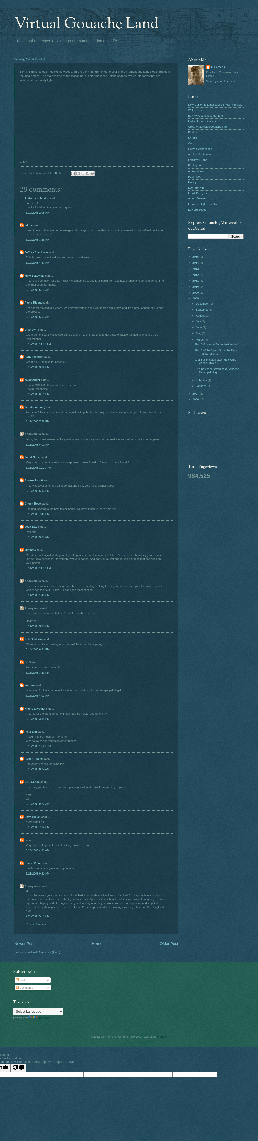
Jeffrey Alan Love (36, 252)
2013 (196, 268)
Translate (39, 1017)
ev (26, 840)
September (203, 309)
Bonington (194, 165)
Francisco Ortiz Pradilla (202, 204)
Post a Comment (36, 924)
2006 (196, 399)
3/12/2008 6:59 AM (37, 316)
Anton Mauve (196, 171)
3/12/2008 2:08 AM (37, 212)
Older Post (169, 943)
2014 (196, 262)
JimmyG (30, 549)
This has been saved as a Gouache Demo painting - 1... (217, 370)
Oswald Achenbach (200, 148)
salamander (32, 379)
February (202, 380)
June (199, 327)
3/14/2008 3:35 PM (37, 626)
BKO (28, 662)
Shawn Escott (34, 480)
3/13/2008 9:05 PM (37, 537)
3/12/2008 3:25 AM (37, 239)
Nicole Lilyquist (35, 708)
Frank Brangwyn (198, 193)
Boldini (192, 132)
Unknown (31, 329)
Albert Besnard (197, 198)
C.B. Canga (32, 781)
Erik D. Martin (34, 639)
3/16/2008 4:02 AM (37, 695)
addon (29, 225)
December (202, 303)
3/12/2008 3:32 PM (37, 367)
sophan (30, 685)
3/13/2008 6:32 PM (37, 490)
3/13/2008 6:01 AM (37, 444)
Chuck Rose (33, 503)
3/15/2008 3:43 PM (37, 672)
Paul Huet (194, 176)
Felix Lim (31, 731)
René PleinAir (34, 356)
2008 (196, 298)
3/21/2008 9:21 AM (37, 873)
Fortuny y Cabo (197, 159)
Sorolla (192, 137)
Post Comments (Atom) (45, 952)
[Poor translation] (18, 1068)
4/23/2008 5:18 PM (37, 916)
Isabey (192, 182)
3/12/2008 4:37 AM (37, 262)
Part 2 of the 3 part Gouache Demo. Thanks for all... (217, 352)
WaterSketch (196, 110)
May (199, 333)
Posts (21, 980)
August (200, 315)
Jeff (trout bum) (35, 407)
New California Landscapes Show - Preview (215, 104)
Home (97, 943)
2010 (196, 286)
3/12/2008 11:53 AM (38, 344)
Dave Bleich (33, 816)
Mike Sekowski (34, 275)
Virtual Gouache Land (86, 24)
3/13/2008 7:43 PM (37, 514)
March (200, 339)
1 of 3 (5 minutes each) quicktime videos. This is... (215, 361)
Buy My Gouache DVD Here (205, 115)
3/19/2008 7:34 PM (37, 827)
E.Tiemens (218, 67)
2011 (196, 280)
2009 (196, 292)
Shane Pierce (33, 863)
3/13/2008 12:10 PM (38, 467)
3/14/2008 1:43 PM (37, 595)
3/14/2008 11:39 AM (38, 568)
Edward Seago (197, 209)
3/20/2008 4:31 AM (37, 850)
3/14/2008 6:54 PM (37, 649)
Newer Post (24, 943)
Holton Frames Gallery (202, 121)
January (201, 385)
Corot (191, 143)
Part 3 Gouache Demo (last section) (217, 344)
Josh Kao (31, 526)
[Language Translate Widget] (38, 1011)
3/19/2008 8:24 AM (37, 769)
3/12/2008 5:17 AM (37, 289)
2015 (196, 256)
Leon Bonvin (196, 187)
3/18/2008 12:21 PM (38, 746)
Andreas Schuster (36, 198)
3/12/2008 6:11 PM (37, 394)
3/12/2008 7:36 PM (37, 421)
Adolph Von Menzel (200, 154)
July (199, 321)
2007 (196, 393)
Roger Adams (34, 758)
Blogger (162, 1036)
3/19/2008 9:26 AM (37, 804)
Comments (24, 987)
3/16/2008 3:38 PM (37, 718)
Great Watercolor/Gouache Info (207, 126)
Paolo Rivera (33, 302)
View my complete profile (221, 81)
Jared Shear (33, 457)
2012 (196, 274)
